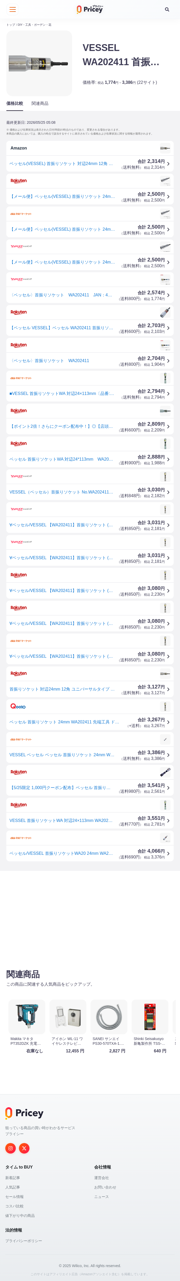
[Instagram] (10, 1146)
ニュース (101, 1195)
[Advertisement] (90, 914)
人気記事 (12, 1185)
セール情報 (14, 1195)
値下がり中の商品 (20, 1214)
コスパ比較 (14, 1204)
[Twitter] (24, 1146)
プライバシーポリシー (23, 1239)
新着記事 (12, 1176)
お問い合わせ (105, 1185)
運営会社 (101, 1176)
